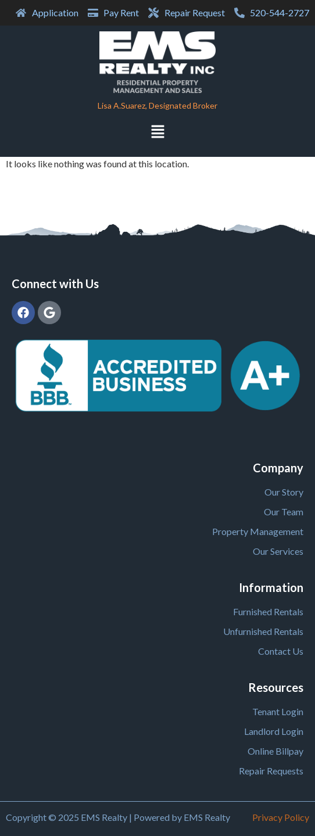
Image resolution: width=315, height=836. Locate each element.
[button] (157, 132)
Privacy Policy (280, 817)
